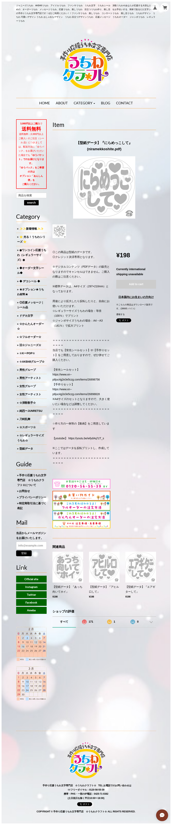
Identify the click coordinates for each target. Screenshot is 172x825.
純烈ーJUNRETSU (30, 410)
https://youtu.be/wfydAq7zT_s (86, 438)
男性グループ (27, 369)
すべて (64, 621)
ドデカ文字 (26, 315)
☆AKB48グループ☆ (32, 361)
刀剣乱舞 (24, 419)
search (31, 202)
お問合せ (24, 491)
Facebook (31, 602)
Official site (31, 579)
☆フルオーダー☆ (30, 336)
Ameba (31, 610)
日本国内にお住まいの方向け (136, 297)
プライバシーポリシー (32, 497)
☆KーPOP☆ (27, 353)
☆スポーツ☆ (27, 427)
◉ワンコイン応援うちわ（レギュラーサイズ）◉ (31, 255)
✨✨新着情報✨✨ (31, 228)
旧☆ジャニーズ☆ (30, 345)
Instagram (31, 587)
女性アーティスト (30, 394)
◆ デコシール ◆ (29, 281)
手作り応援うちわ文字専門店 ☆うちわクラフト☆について (31, 480)
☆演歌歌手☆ (27, 402)
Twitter (31, 594)
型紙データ (26, 448)
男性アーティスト (30, 378)
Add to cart (136, 284)
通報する (120, 314)
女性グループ (27, 386)
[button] (84, 103)
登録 (24, 553)
